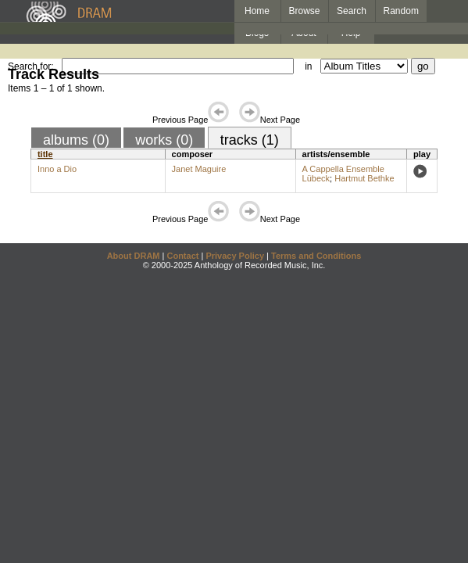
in (308, 66)
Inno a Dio (57, 169)
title (45, 154)
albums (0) (76, 140)
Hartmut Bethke (364, 178)
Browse (304, 10)
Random (401, 10)
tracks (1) (249, 140)
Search (351, 10)
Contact (182, 255)
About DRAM (133, 255)
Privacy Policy (234, 255)
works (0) (164, 140)
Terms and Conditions (316, 255)
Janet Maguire (199, 169)
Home (257, 10)
